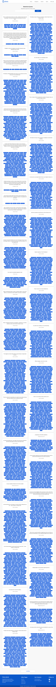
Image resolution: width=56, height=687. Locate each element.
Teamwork (18, 390)
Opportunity (22, 383)
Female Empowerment (7, 219)
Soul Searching (17, 284)
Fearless (23, 371)
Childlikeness (14, 81)
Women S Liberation (16, 103)
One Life (14, 383)
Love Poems (17, 494)
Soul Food (10, 388)
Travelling (15, 27)
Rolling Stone (17, 69)
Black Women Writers (22, 490)
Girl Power (23, 220)
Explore (24, 216)
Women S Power (22, 318)
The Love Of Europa (11, 132)
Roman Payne (6, 80)
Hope (8, 280)
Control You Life (37, 30)
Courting (21, 81)
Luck (16, 425)
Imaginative (7, 223)
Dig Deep (18, 368)
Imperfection (7, 494)
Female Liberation (19, 219)
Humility (23, 376)
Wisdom (19, 100)
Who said (52, 1)
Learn (14, 379)
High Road (13, 376)
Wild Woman (8, 265)
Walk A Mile (23, 391)
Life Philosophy (7, 226)
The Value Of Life (14, 230)
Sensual (10, 93)
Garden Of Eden (15, 119)
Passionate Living (19, 227)
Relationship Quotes (15, 497)
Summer (23, 95)
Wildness (12, 265)
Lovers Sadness (6, 123)
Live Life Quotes (17, 380)
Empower (6, 371)
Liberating (20, 379)
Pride (24, 384)
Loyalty (6, 616)
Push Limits (6, 429)
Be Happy (24, 361)
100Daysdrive (18, 360)
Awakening (20, 361)
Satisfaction (17, 387)
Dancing (9, 216)
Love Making (14, 85)
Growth (16, 222)
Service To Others (23, 387)
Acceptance (23, 360)
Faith (20, 371)
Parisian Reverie (17, 88)
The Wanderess (7, 97)
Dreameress (13, 155)
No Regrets (7, 383)
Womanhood (23, 136)
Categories (36, 1)
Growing (12, 222)
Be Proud (7, 363)
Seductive (6, 93)
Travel (9, 27)
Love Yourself (12, 425)
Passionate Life (14, 227)
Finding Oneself (16, 277)
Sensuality (14, 93)
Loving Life (23, 226)
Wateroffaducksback (17, 392)
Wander (24, 97)
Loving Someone (15, 123)
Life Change (24, 84)
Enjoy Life (13, 371)
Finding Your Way (21, 277)
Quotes (16, 429)
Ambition (13, 361)
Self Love (20, 261)
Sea (12, 92)
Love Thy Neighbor (23, 380)
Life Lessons (6, 281)
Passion (22, 88)
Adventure (11, 215)
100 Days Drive (13, 360)
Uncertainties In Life (10, 285)
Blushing (21, 80)
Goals (11, 375)
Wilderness (11, 100)
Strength (20, 95)
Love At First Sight (9, 85)
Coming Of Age (10, 365)
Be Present (18, 489)
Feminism (14, 220)
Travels (21, 69)
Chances (14, 364)
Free (16, 417)
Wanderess (10, 99)
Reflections (20, 429)
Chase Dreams (22, 364)
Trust (20, 498)
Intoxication (16, 84)
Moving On (9, 283)
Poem (13, 69)
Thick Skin (22, 390)
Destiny (10, 368)
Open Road (18, 383)
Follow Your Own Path (8, 417)
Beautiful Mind (23, 489)
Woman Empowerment (21, 315)
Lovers (23, 85)
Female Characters (21, 250)
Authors (42, 1)
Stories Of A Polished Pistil (14, 498)
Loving (11, 123)
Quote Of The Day (9, 284)
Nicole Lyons (7, 277)
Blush (18, 80)
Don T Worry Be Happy (13, 413)
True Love (20, 97)
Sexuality (23, 93)
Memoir (19, 425)
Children (18, 81)
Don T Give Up (23, 368)
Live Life (24, 281)
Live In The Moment (19, 281)
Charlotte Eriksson (7, 24)
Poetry (11, 89)
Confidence (24, 365)
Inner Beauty (7, 421)
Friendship (19, 608)
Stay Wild (22, 284)
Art (12, 489)
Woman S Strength (18, 136)
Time (14, 97)
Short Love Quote (8, 95)
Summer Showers (12, 96)
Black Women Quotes (14, 490)
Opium (13, 88)
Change (25, 80)
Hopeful (11, 280)
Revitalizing (5, 261)
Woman (23, 100)
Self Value (24, 261)
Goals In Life (15, 375)
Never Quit (22, 425)
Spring (13, 56)
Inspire (13, 224)
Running (7, 92)
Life (10, 69)
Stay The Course (15, 581)
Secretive (15, 92)
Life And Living (17, 224)
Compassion (15, 365)
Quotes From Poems (7, 163)
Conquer (6, 367)
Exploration (20, 216)
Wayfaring (23, 99)
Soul (13, 284)
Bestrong (14, 363)
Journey (21, 421)
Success (14, 390)
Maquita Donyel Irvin (8, 489)
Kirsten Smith (8, 203)
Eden (11, 119)
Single (25, 497)
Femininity (9, 220)
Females (24, 219)
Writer (22, 392)
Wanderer (23, 27)
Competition (19, 365)
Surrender (21, 96)
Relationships (21, 497)
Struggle (11, 390)
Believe (11, 363)
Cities (15, 24)
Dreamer (23, 413)
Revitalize (24, 227)
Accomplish (5, 361)
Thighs (11, 97)
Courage (23, 215)
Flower (13, 493)
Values (19, 391)
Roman (12, 163)
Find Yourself (8, 372)
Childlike (9, 81)
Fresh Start (23, 417)
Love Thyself (7, 425)
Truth (25, 284)
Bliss (11, 203)
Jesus (11, 494)
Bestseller (18, 363)
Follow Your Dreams (14, 372)
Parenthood (7, 384)
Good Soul (19, 375)
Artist (14, 489)
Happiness (14, 203)
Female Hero (14, 219)
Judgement (7, 379)
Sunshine (17, 96)
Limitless (12, 380)
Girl (20, 220)
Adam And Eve (11, 80)
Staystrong (24, 388)
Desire (25, 81)
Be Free (11, 277)
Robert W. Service (6, 69)
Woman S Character (11, 136)
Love (5, 283)
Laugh (11, 379)
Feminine (6, 220)
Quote (5, 284)
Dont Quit (13, 562)
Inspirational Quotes (21, 280)
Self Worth (5, 230)
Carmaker (49, 26)
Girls (9, 222)
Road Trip (13, 387)
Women (8, 138)
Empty (24, 24)
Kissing (20, 84)
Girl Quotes (6, 222)
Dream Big (19, 413)
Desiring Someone (6, 119)
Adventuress (16, 215)
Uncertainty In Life (20, 285)
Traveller (12, 27)
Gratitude (23, 375)
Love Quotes (22, 494)
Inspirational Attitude (21, 223)
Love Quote (19, 85)
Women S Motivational (15, 235)
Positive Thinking (16, 384)
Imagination (24, 222)
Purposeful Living (6, 497)
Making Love (5, 88)
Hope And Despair (7, 84)
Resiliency (24, 429)
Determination (14, 368)
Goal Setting (7, 375)
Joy (23, 421)
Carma (11, 364)
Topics (47, 1)
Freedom (17, 220)
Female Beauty (15, 250)
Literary (11, 226)
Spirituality (15, 388)
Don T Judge (7, 413)
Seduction (23, 92)
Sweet (25, 96)
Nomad (11, 383)
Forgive (13, 417)
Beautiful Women (7, 490)
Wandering (15, 99)
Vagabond (19, 27)
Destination (20, 24)
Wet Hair (7, 100)
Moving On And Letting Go (15, 283)
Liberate (17, 379)
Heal (10, 376)
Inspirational (16, 223)
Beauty (15, 80)
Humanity (20, 376)
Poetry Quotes (21, 89)
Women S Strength (22, 103)
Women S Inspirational (8, 103)
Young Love (15, 104)
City (17, 24)
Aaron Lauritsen (7, 360)
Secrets (19, 92)
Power (21, 384)
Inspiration (11, 223)
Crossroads (6, 368)
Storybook (16, 95)
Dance (5, 216)
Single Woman (7, 498)
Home (31, 1)
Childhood (5, 81)
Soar (7, 388)
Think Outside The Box (8, 391)
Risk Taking (9, 387)
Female (11, 250)
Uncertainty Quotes (13, 287)
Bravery (20, 215)
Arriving (12, 24)
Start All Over (19, 388)
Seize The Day (16, 261)
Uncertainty (15, 285)
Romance (5, 127)
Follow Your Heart (20, 372)
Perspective (11, 384)
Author (17, 361)
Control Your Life (19, 367)
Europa (17, 216)
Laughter (18, 203)
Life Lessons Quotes (12, 281)
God (19, 119)
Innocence (12, 84)
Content (14, 367)
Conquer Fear (10, 367)
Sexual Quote (19, 93)
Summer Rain (7, 96)
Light (9, 380)
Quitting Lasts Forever (15, 577)
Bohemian (22, 363)
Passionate (8, 227)
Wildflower (15, 100)
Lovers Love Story (7, 159)
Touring (6, 27)
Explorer (7, 250)
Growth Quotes (17, 493)
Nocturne (9, 88)
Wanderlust (15, 28)
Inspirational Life (8, 224)
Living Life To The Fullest (17, 226)
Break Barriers (7, 364)
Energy (10, 371)
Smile (5, 388)
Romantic (9, 127)
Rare (10, 497)
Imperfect (24, 493)
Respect (5, 387)
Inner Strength (12, 421)
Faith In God (9, 493)
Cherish (5, 365)
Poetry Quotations (15, 89)
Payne (25, 88)
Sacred (10, 92)
